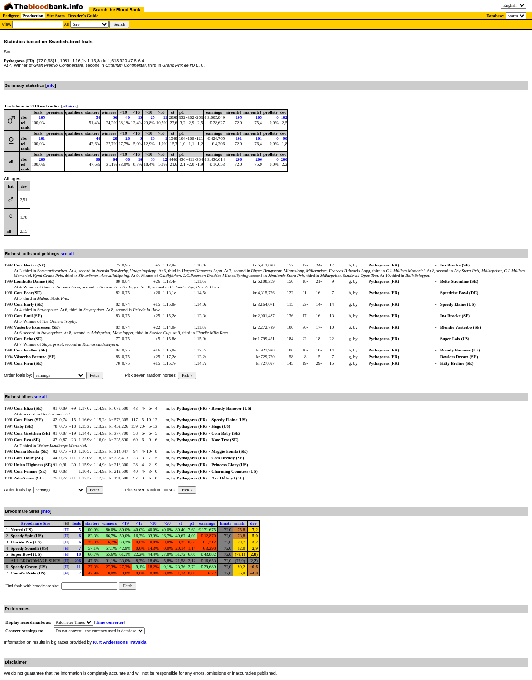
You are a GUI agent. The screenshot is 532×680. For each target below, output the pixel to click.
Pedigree (11, 15)
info (51, 85)
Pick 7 (187, 375)
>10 (153, 523)
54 (98, 117)
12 (165, 159)
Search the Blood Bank (117, 9)
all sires (69, 106)
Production (32, 15)
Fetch (94, 375)
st (180, 523)
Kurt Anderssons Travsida (120, 642)
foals (76, 523)
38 (153, 159)
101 (42, 138)
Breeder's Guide (83, 15)
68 (127, 159)
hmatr (225, 523)
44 (98, 138)
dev (253, 523)
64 (115, 159)
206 (42, 159)
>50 (167, 523)
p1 (192, 523)
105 (42, 117)
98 (285, 138)
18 (140, 159)
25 (153, 117)
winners (109, 523)
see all (67, 253)
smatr (239, 523)
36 (115, 117)
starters (92, 523)
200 (284, 159)
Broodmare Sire (35, 523)
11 (165, 117)
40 (127, 117)
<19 (125, 523)
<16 (139, 523)
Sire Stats (56, 15)
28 (115, 138)
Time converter (110, 622)
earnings (207, 523)
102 (284, 117)
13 (140, 117)
